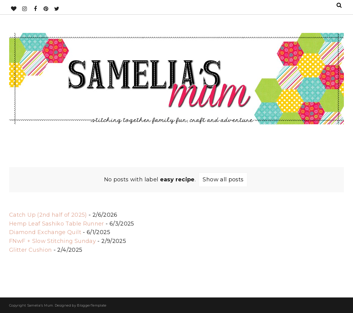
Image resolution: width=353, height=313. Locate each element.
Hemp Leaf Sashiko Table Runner (56, 223)
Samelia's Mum (40, 305)
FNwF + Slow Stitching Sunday (52, 241)
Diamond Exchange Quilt (45, 232)
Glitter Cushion (30, 250)
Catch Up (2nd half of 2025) (48, 215)
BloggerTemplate (91, 305)
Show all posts (223, 179)
